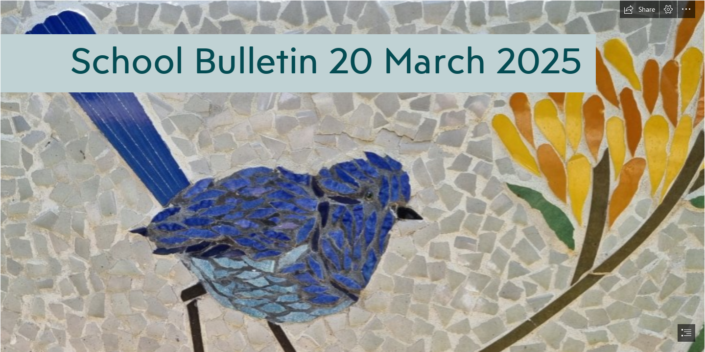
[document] (352, 176)
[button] (639, 9)
